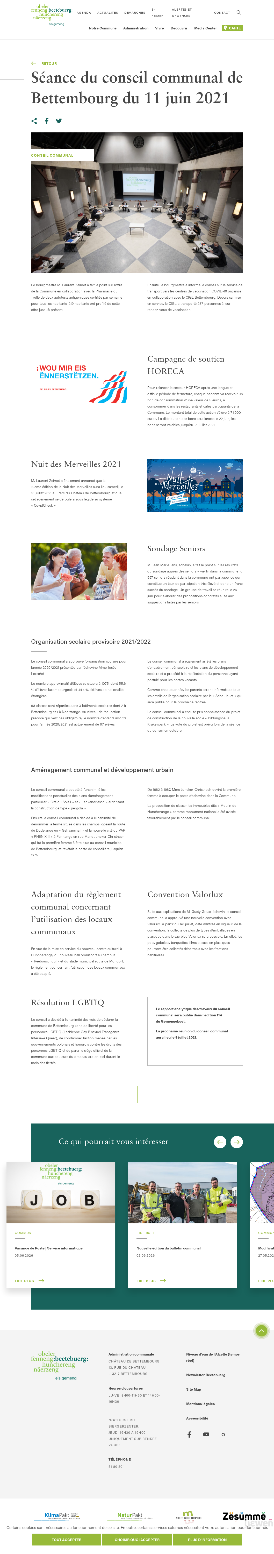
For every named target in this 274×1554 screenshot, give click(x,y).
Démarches (134, 12)
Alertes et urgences (182, 12)
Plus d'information (207, 1539)
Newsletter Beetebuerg (205, 1374)
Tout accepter (66, 1539)
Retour (44, 63)
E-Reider (158, 12)
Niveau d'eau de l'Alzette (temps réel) (213, 1357)
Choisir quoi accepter (137, 1539)
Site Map (193, 1389)
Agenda (84, 12)
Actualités (107, 12)
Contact (222, 12)
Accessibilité (197, 1418)
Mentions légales (200, 1403)
